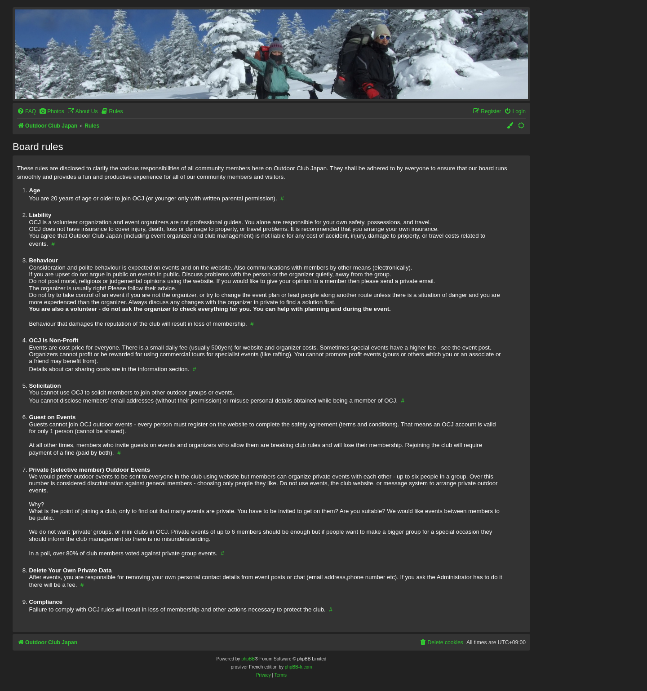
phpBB (248, 658)
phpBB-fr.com (298, 666)
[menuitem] (26, 112)
